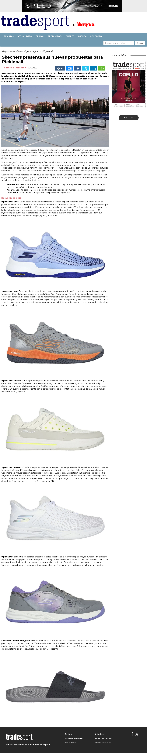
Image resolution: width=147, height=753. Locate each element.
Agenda (82, 36)
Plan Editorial (70, 742)
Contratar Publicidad (74, 738)
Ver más (128, 118)
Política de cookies (103, 742)
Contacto (96, 36)
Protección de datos (103, 738)
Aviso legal (99, 734)
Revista (9, 36)
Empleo (70, 36)
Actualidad (24, 36)
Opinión (40, 36)
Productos (55, 36)
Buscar (139, 43)
